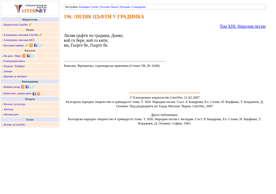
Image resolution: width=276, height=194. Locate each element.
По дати (8, 55)
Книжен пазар (12, 86)
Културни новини (14, 45)
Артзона (8, 109)
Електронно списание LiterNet (21, 34)
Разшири (84, 6)
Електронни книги (14, 61)
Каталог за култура (14, 104)
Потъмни (125, 6)
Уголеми (105, 6)
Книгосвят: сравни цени (17, 93)
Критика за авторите (15, 76)
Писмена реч (11, 114)
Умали (114, 6)
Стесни (94, 6)
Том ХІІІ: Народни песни (242, 26)
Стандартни (139, 6)
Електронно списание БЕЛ (19, 40)
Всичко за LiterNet (14, 124)
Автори (8, 71)
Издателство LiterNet (16, 24)
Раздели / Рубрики (14, 66)
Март (18, 55)
